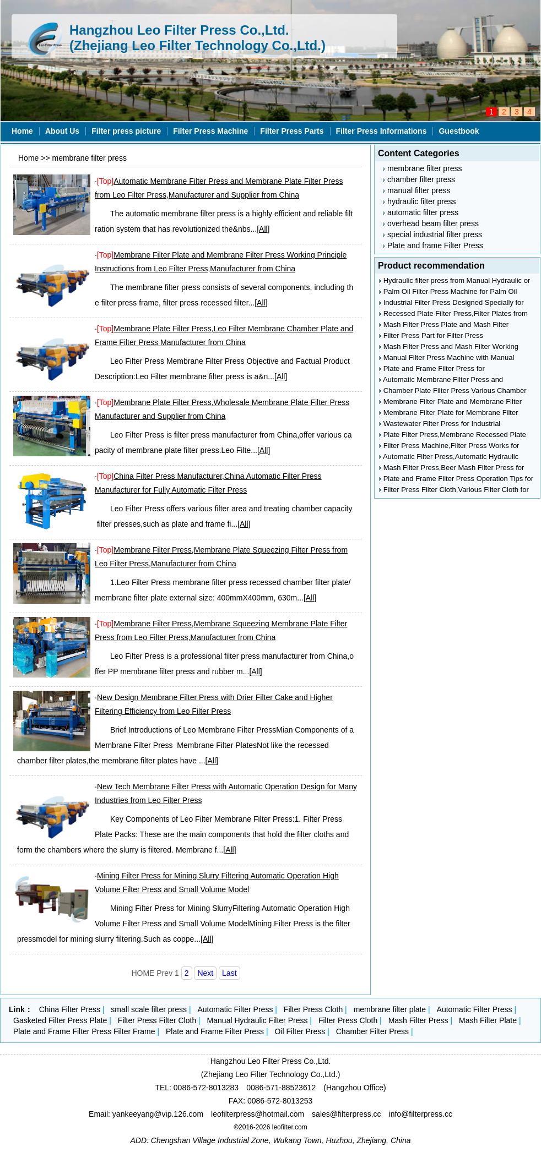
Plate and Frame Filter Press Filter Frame (84, 1031)
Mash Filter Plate (488, 1020)
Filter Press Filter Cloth (157, 1020)
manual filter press (416, 190)
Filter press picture (126, 131)
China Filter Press (69, 1009)
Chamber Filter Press (372, 1031)
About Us (62, 131)
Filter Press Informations (381, 131)
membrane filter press (89, 158)
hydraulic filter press (419, 201)
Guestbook (459, 131)
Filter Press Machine (210, 131)
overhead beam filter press (431, 223)
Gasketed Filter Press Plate (60, 1020)
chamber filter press (419, 179)
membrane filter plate (390, 1009)
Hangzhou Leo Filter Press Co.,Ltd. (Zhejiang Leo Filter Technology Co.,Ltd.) (197, 38)
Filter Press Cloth (313, 1009)
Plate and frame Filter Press (433, 245)
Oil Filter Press (300, 1031)
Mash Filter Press (418, 1020)
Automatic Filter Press (235, 1009)
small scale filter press (149, 1009)
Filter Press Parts (291, 131)
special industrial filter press (432, 234)
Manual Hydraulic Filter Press (257, 1020)
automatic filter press (420, 212)
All (263, 229)
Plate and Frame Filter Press (215, 1031)
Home (22, 131)
